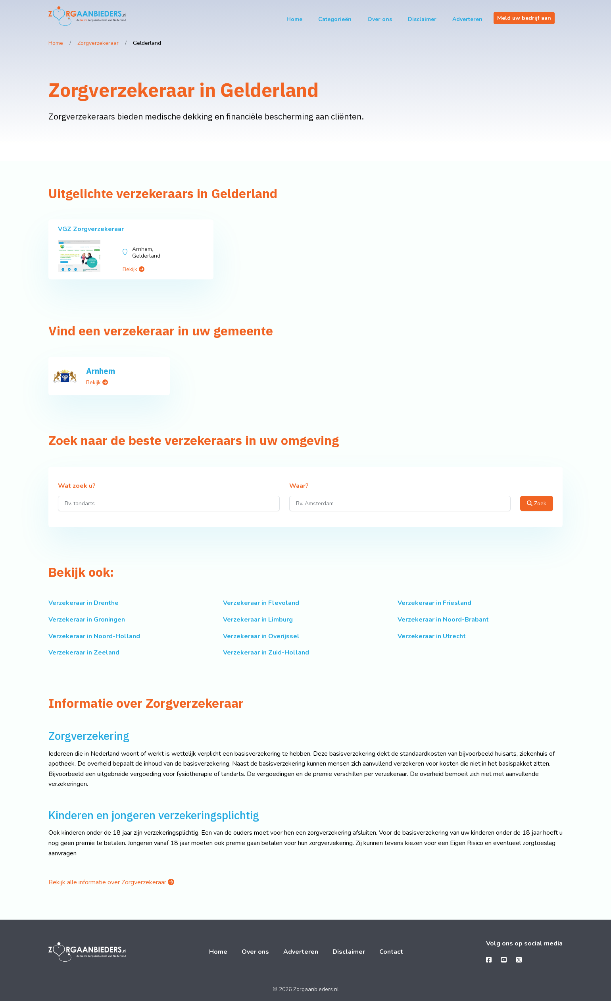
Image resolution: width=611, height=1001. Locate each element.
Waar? (299, 486)
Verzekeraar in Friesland (434, 603)
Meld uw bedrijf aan (524, 18)
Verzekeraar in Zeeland (83, 652)
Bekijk (133, 269)
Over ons (379, 19)
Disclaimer (422, 19)
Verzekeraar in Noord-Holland (94, 636)
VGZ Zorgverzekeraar (91, 229)
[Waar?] (400, 503)
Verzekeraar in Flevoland (261, 603)
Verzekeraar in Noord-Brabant (443, 619)
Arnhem (100, 371)
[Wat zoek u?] (169, 503)
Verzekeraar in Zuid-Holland (266, 652)
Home (294, 19)
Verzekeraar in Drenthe (83, 603)
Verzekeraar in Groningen (86, 619)
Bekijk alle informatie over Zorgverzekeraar (111, 882)
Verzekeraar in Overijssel (261, 636)
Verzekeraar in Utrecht (432, 636)
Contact (391, 951)
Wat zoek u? (77, 486)
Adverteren (467, 19)
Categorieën (335, 19)
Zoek (536, 503)
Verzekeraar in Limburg (258, 619)
